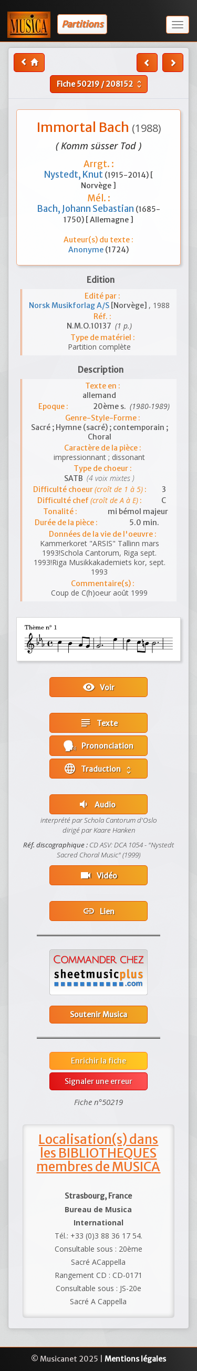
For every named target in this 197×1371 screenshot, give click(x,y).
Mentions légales (135, 1359)
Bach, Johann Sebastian (86, 208)
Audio (96, 804)
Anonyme (86, 249)
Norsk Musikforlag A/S (70, 305)
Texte (98, 723)
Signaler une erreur (98, 1081)
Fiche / (100, 84)
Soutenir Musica (98, 1014)
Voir (98, 687)
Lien (98, 911)
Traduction (98, 768)
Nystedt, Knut (74, 174)
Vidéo (98, 875)
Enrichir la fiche (98, 1061)
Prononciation (98, 745)
